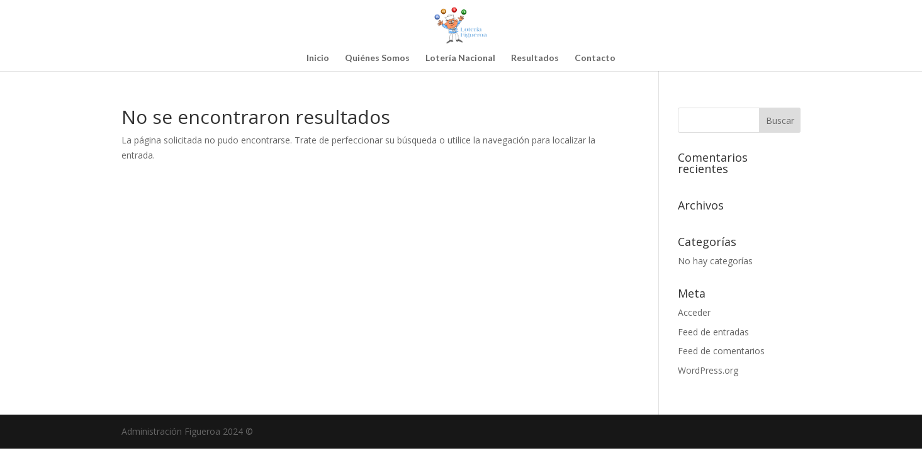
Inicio (317, 58)
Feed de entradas (713, 332)
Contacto (595, 58)
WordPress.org (708, 370)
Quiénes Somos (377, 58)
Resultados (535, 58)
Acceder (694, 312)
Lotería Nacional (460, 58)
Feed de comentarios (721, 351)
